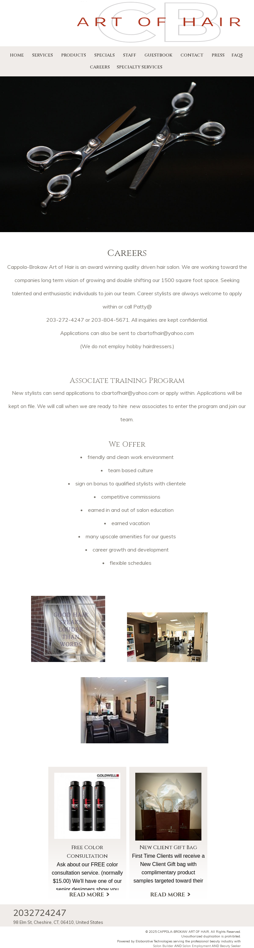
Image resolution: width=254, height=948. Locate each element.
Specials (104, 55)
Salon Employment (197, 946)
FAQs (237, 55)
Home (17, 55)
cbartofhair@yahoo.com (130, 393)
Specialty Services (139, 67)
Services (42, 55)
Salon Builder (163, 946)
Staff (129, 55)
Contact (192, 55)
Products (73, 55)
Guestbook (158, 55)
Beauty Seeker (230, 946)
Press (218, 55)
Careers (100, 67)
